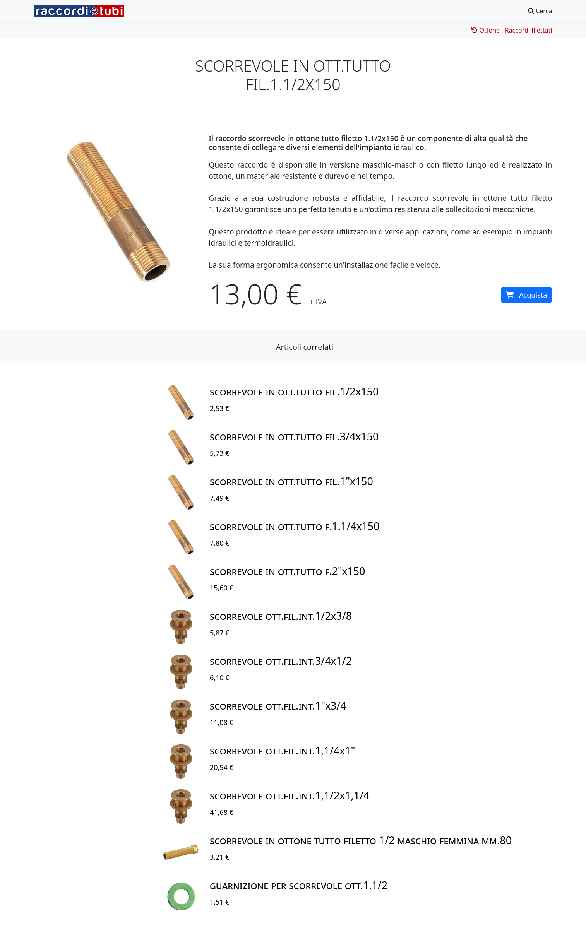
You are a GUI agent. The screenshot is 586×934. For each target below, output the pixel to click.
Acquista (526, 294)
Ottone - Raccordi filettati (511, 30)
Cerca (540, 11)
